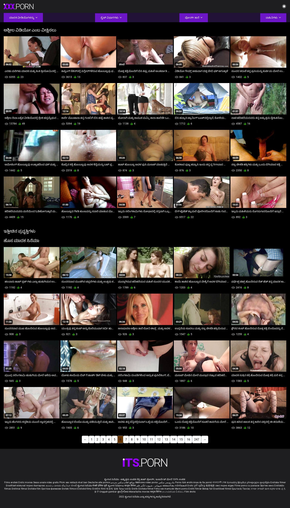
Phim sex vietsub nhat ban (73, 482)
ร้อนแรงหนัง (125, 488)
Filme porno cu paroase (247, 485)
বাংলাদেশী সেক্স (219, 482)
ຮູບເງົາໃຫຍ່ (123, 491)
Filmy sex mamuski (164, 488)
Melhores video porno (146, 482)
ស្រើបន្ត (202, 485)
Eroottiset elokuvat (16, 485)
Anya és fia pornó (202, 482)
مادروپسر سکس (167, 482)
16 (188, 439)
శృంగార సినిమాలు (116, 485)
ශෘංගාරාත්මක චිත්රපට (173, 491)
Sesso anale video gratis (46, 482)
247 (196, 439)
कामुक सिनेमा (130, 485)
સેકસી (74, 485)
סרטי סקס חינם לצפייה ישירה (266, 488)
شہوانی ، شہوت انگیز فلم (149, 485)
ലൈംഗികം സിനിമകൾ (175, 485)
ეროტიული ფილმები (258, 482)
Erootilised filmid (222, 488)
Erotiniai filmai (20, 488)
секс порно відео (224, 485)
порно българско (35, 485)
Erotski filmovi (69, 488)
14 (173, 439)
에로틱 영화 (112, 488)
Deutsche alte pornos (99, 482)
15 (181, 439)
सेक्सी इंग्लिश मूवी (99, 485)
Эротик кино (267, 485)
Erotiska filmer (278, 482)
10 (144, 439)
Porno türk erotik (184, 482)
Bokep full (207, 488)
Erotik (135, 488)
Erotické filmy (84, 488)
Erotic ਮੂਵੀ (192, 485)
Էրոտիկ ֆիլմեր (237, 482)
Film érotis (189, 491)
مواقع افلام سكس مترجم (123, 482)
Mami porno (181, 488)
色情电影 (210, 485)
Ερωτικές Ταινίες (241, 488)
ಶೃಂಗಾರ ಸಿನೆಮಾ (84, 485)
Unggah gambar (108, 491)
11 (151, 439)
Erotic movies (25, 482)
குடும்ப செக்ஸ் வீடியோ (58, 485)
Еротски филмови (51, 488)
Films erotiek (11, 482)
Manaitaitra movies (139, 491)
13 (166, 439)
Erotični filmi (99, 488)
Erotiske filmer (146, 488)
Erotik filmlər (195, 488)
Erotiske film (34, 488)
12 (159, 439)
